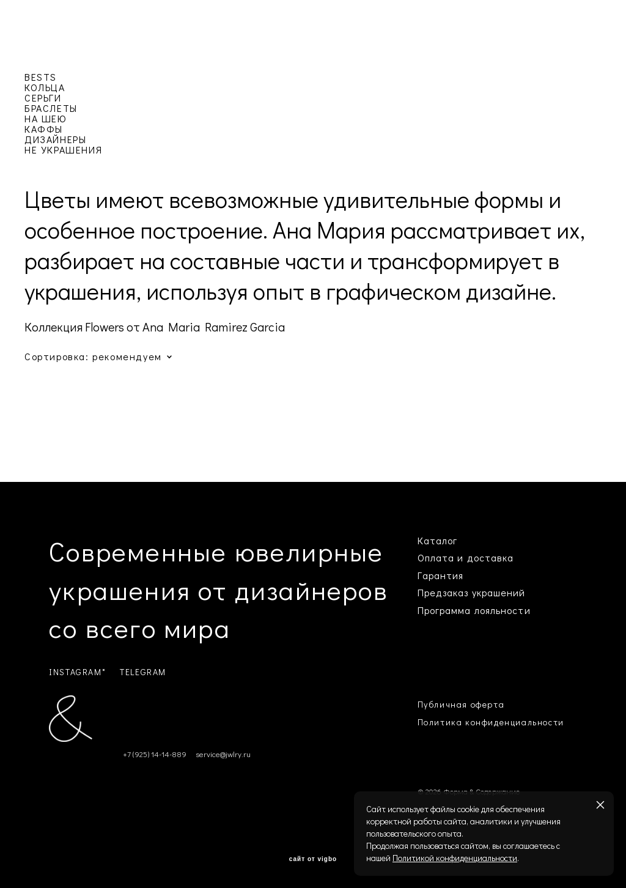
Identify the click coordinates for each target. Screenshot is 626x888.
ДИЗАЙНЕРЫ (55, 139)
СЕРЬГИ (43, 97)
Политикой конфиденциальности (454, 858)
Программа (444, 610)
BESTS (40, 76)
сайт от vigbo (313, 859)
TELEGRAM (143, 672)
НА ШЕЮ (45, 118)
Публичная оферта (461, 704)
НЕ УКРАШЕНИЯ (63, 149)
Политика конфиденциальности (491, 722)
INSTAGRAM (75, 672)
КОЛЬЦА (44, 87)
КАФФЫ (43, 128)
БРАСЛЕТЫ (51, 108)
